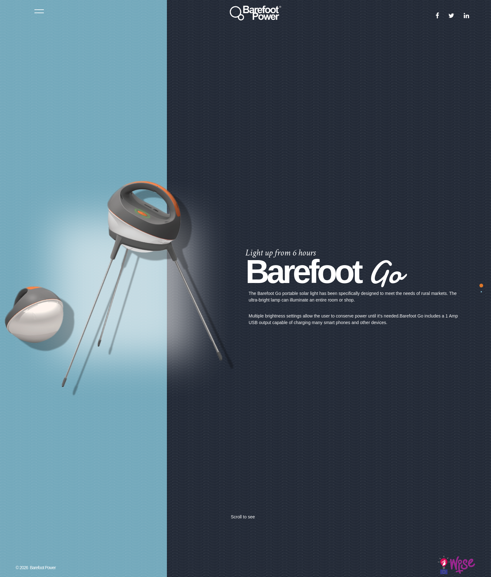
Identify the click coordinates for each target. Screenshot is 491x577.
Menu (39, 11)
